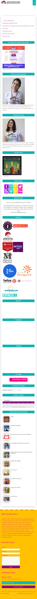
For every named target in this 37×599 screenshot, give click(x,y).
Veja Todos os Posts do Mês (18, 406)
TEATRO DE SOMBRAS (16, 425)
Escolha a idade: (20, 379)
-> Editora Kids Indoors (8, 20)
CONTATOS (5, 28)
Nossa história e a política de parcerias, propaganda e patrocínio (18, 25)
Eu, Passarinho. (6, 36)
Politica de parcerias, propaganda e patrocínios (19, 596)
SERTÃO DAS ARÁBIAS (16, 461)
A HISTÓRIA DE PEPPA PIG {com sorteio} (20, 443)
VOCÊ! (12, 416)
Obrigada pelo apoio (7, 31)
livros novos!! (14, 469)
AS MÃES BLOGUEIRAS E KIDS (10, 23)
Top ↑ (33, 596)
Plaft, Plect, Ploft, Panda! (9, 33)
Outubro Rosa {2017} (16, 487)
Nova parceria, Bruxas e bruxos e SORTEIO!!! (21, 434)
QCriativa (3, 595)
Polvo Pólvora (14, 496)
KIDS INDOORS (13, 593)
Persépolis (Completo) (16, 478)
